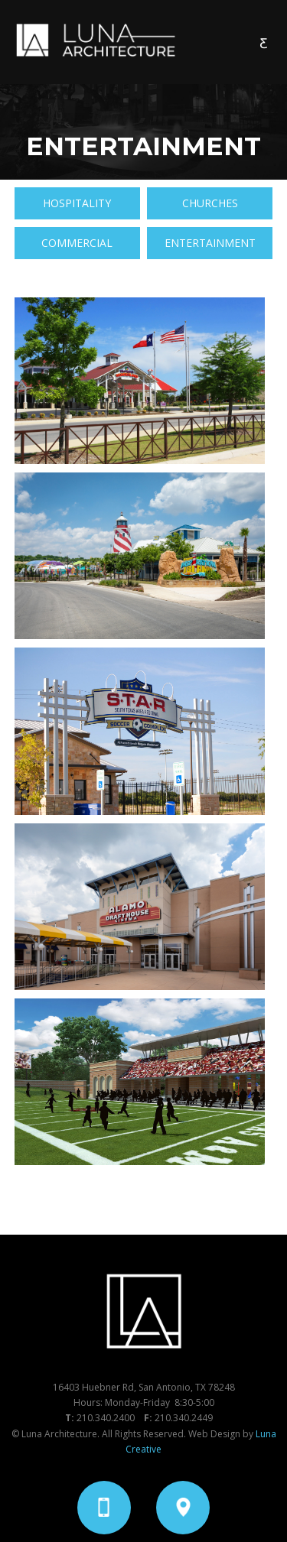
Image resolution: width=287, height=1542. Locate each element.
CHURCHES (210, 203)
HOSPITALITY (77, 203)
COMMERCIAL (77, 242)
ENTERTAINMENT (210, 242)
